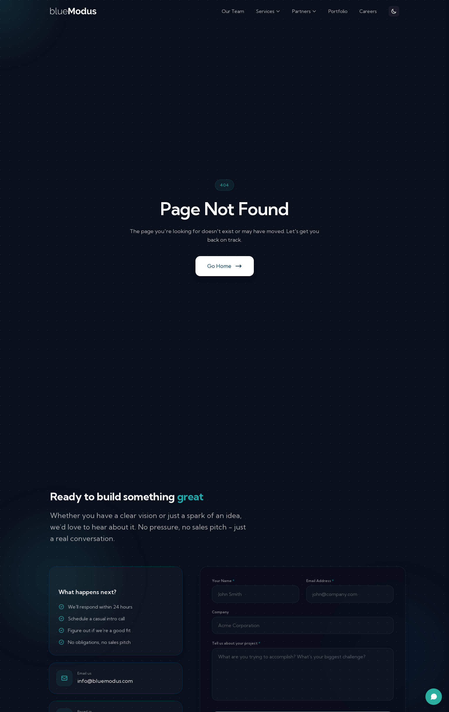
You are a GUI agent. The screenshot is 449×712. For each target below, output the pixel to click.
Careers (368, 11)
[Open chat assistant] (433, 696)
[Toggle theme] (394, 11)
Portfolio (338, 11)
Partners (304, 11)
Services (268, 11)
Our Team (233, 11)
